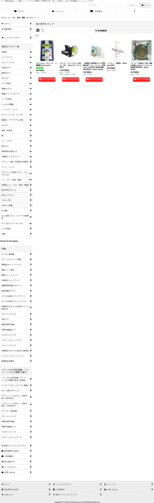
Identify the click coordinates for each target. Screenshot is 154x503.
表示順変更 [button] (101, 31)
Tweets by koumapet (9, 241)
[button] (135, 11)
